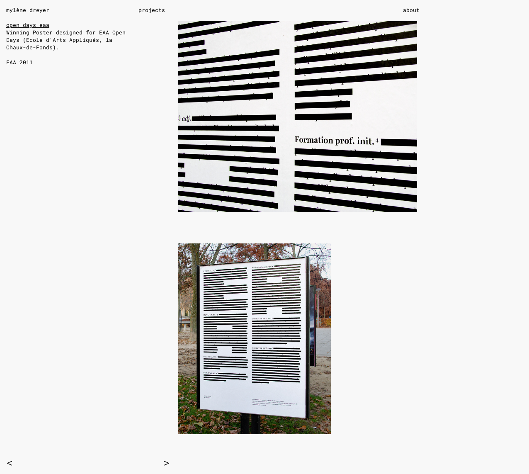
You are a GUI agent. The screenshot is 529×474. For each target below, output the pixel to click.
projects (151, 10)
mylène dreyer (27, 10)
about (411, 10)
